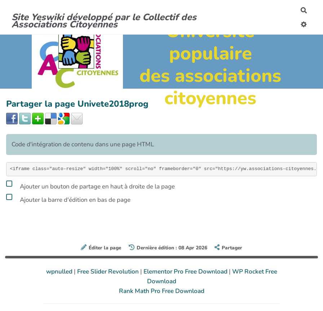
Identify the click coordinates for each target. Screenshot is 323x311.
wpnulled (60, 271)
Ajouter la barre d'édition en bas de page (68, 198)
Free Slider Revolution (108, 271)
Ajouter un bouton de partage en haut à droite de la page (90, 185)
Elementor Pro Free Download (186, 271)
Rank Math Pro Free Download (161, 291)
